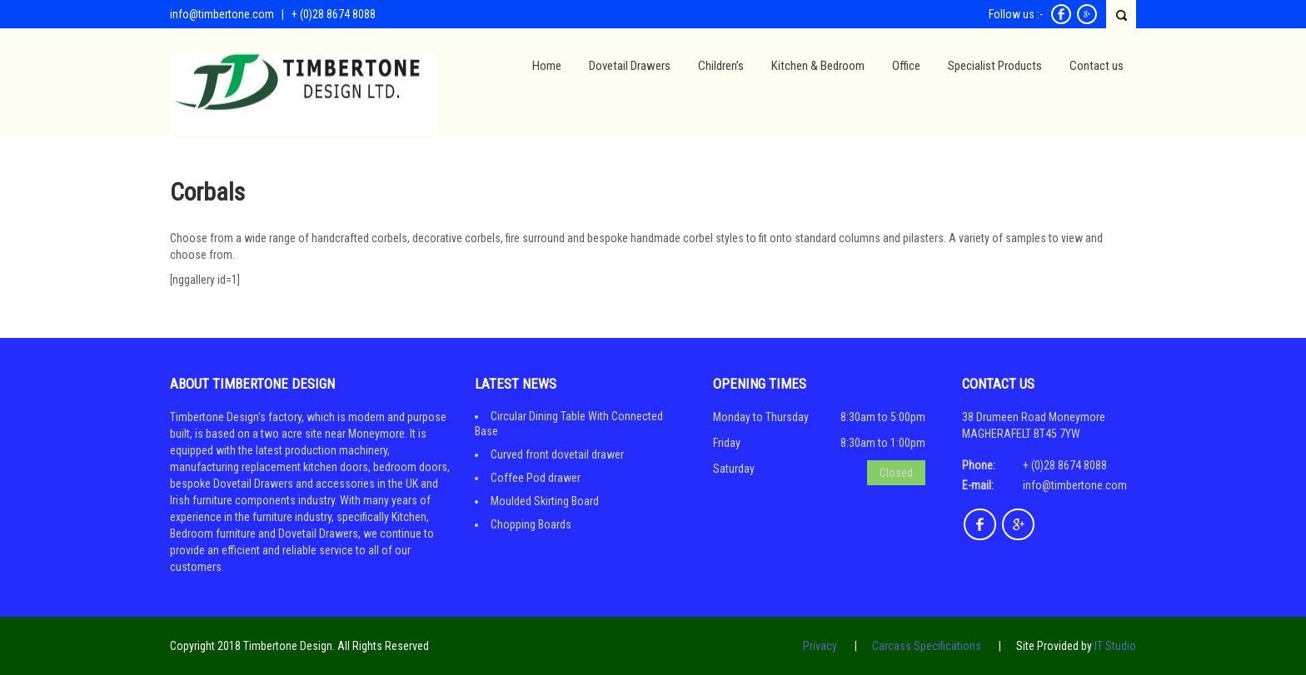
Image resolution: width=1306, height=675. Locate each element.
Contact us (1096, 65)
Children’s (721, 65)
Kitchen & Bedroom (818, 65)
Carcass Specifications (926, 646)
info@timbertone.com (222, 14)
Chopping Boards (531, 524)
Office (906, 65)
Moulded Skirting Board (545, 501)
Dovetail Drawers (629, 65)
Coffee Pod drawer (536, 477)
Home (546, 65)
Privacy (820, 646)
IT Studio (1115, 646)
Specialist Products (995, 65)
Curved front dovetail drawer (557, 454)
